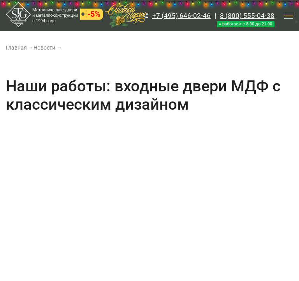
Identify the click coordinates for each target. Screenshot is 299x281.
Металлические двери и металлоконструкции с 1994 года (55, 15)
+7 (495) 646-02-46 (181, 16)
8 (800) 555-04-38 (247, 16)
